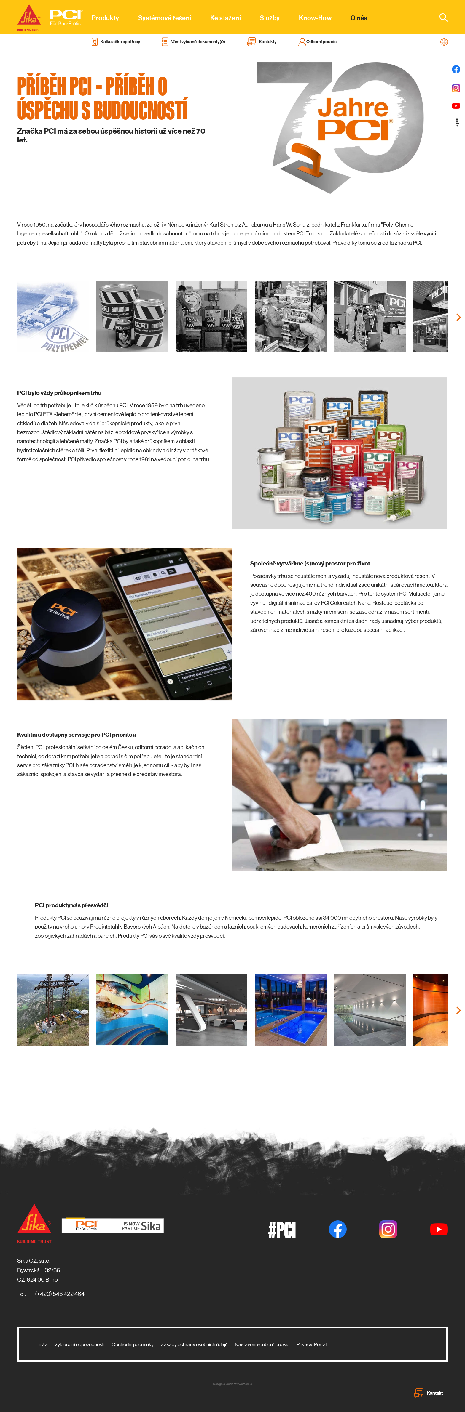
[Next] (457, 317)
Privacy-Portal (312, 1344)
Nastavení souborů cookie (262, 1344)
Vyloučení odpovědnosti (79, 1344)
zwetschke (244, 1384)
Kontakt (428, 1393)
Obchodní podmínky (133, 1344)
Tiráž (41, 1344)
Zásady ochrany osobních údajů (194, 1344)
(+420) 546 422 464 (60, 1294)
